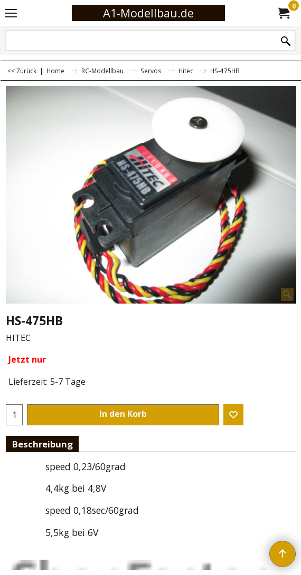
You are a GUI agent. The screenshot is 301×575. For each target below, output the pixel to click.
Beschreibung (42, 444)
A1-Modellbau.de (148, 13)
